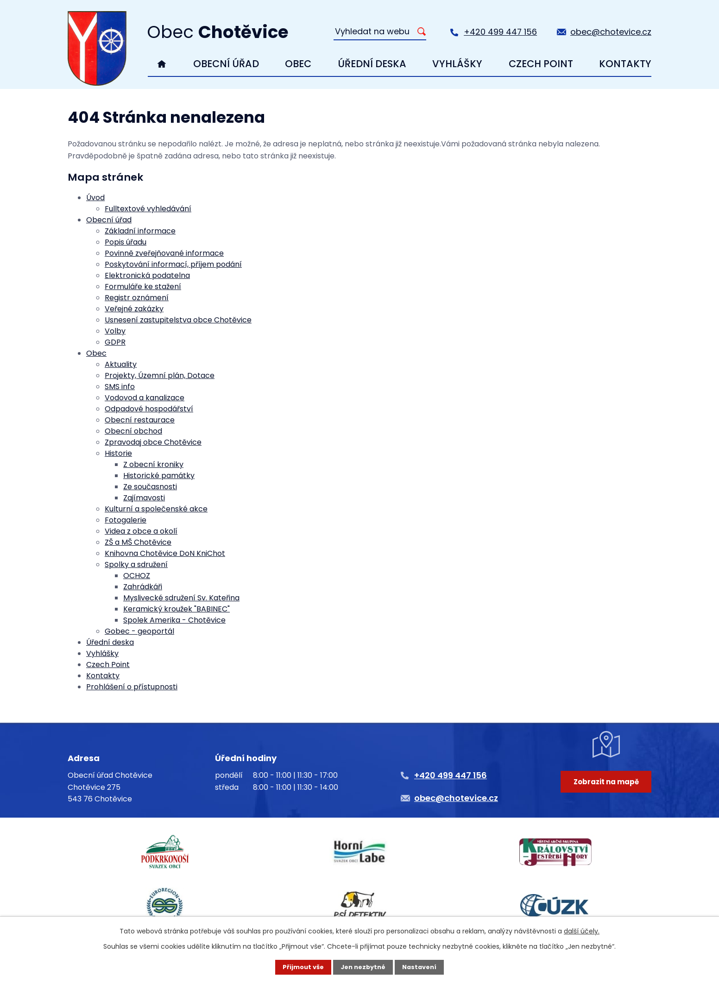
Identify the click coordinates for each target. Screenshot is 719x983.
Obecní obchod (133, 431)
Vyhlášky (457, 63)
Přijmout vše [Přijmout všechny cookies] (300, 966)
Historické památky (159, 475)
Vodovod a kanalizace (144, 397)
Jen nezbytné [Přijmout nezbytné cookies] (363, 966)
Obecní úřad (226, 63)
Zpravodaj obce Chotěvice (153, 442)
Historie (118, 453)
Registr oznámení (137, 297)
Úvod (162, 64)
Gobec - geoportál (139, 631)
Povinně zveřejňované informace (164, 253)
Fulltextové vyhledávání (148, 208)
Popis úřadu (125, 242)
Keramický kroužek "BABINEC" (176, 609)
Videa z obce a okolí (141, 531)
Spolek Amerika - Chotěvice (174, 620)
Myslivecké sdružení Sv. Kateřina (181, 597)
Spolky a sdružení (136, 564)
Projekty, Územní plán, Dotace (159, 375)
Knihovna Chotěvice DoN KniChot (165, 553)
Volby (115, 331)
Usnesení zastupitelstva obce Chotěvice (178, 320)
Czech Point (541, 63)
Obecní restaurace (140, 420)
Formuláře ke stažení (143, 286)
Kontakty (625, 63)
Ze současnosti (150, 486)
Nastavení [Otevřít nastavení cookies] (422, 966)
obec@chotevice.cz (610, 32)
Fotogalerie (125, 520)
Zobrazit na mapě (603, 799)
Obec (298, 63)
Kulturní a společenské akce (156, 509)
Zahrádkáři (142, 586)
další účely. (581, 930)
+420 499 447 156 (500, 32)
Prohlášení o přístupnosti (131, 686)
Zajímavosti (144, 497)
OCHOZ (136, 575)
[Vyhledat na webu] (380, 31)
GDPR (115, 342)
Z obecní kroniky (153, 464)
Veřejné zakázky (134, 308)
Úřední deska (372, 63)
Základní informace (140, 231)
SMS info (120, 386)
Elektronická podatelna (147, 275)
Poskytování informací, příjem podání (173, 264)
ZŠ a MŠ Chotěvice (138, 542)
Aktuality (121, 364)
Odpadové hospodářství (149, 408)
